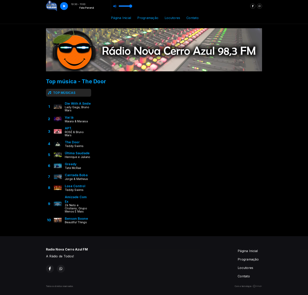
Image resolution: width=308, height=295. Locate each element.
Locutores (172, 18)
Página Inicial (121, 18)
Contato (192, 18)
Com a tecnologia (248, 286)
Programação (147, 18)
